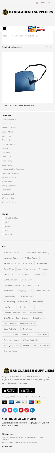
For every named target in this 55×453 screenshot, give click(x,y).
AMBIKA (8, 226)
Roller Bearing (39, 318)
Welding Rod (45, 345)
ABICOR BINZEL (11, 218)
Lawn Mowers (37, 301)
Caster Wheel (7, 132)
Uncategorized (8, 194)
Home (4, 36)
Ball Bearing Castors (12, 263)
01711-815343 (9, 442)
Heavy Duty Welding (43, 291)
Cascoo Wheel (41, 263)
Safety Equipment (9, 185)
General (5, 148)
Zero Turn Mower (10, 351)
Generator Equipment (32, 285)
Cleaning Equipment (10, 140)
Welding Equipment (10, 202)
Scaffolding (6, 190)
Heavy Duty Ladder (24, 291)
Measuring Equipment (11, 173)
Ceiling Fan (6, 136)
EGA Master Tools (11, 280)
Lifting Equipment (26, 307)
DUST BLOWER (23, 274)
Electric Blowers (8, 144)
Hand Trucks (9, 291)
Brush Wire (27, 263)
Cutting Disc (8, 274)
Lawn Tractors (9, 307)
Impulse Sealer (9, 296)
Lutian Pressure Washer (33, 312)
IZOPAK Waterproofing (28, 296)
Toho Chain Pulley (11, 334)
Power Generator (23, 318)
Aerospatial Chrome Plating (38, 252)
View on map (8, 446)
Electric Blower (27, 280)
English (40, 2)
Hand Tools (6, 156)
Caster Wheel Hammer (27, 269)
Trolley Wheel (26, 334)
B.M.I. (7, 230)
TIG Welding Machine (31, 329)
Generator (6, 152)
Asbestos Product (9, 127)
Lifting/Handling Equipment (13, 169)
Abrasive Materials (9, 119)
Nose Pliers (8, 318)
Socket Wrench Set (27, 323)
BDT (49, 2)
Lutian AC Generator (12, 312)
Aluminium (6, 123)
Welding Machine (29, 345)
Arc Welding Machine (30, 258)
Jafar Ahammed (40, 397)
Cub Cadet (43, 269)
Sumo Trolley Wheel (11, 329)
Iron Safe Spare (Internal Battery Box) (18, 105)
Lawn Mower (7, 165)
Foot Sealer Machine (12, 285)
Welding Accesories (11, 340)
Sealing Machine (10, 323)
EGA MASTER (38, 274)
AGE (7, 222)
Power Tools (7, 181)
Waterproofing (8, 198)
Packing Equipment (10, 177)
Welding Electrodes (30, 340)
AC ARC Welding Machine (14, 252)
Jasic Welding (9, 301)
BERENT (8, 234)
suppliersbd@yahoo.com (28, 442)
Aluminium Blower (11, 258)
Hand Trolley (7, 161)
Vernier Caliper (41, 334)
